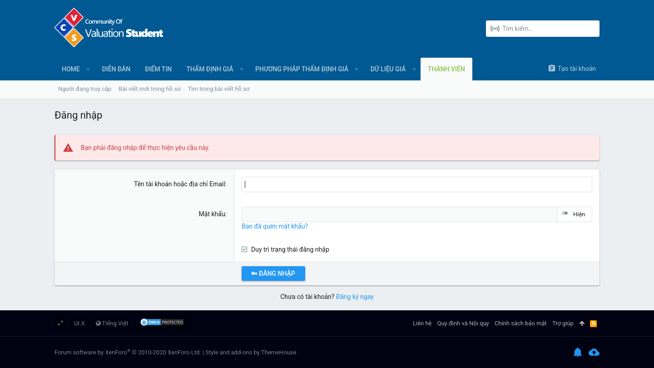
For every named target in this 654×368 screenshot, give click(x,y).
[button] (88, 69)
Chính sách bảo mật (521, 323)
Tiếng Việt (112, 323)
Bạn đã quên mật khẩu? (275, 226)
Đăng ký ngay (355, 296)
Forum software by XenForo (127, 352)
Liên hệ (422, 323)
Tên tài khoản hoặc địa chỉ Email (179, 184)
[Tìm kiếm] (543, 28)
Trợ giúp (563, 323)
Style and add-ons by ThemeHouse (250, 352)
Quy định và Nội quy (463, 323)
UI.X (79, 323)
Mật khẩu (212, 214)
